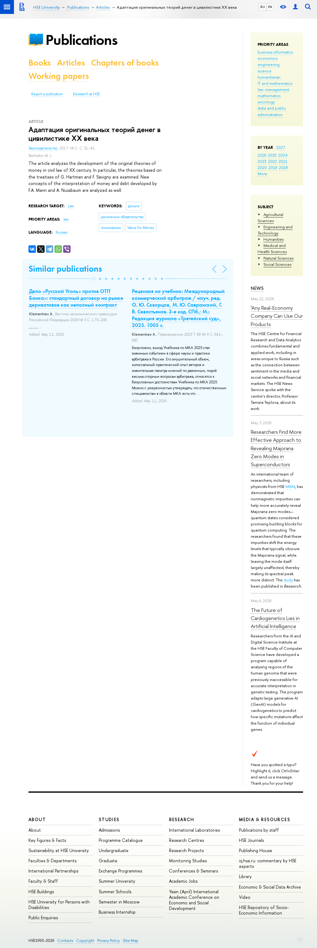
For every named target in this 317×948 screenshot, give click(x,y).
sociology (266, 102)
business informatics (275, 52)
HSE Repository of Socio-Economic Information (264, 910)
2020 (262, 167)
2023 (262, 161)
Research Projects (186, 850)
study (288, 580)
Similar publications (65, 268)
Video (244, 897)
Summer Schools (115, 891)
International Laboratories (194, 830)
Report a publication (47, 94)
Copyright (85, 940)
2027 (280, 147)
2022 (272, 161)
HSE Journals (251, 840)
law (260, 89)
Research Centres (186, 840)
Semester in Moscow (119, 902)
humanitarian (269, 77)
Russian (62, 232)
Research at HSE (86, 94)
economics (267, 58)
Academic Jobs (183, 881)
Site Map (130, 940)
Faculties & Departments (52, 861)
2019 (272, 167)
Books (39, 62)
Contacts (65, 940)
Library (245, 876)
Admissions (109, 830)
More (262, 173)
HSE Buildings (41, 891)
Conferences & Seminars (193, 871)
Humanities (273, 239)
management (277, 89)
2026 (262, 155)
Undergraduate (113, 850)
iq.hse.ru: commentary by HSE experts (267, 863)
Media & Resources (264, 819)
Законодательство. (43, 148)
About (37, 819)
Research (181, 819)
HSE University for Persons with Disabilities (59, 904)
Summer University (117, 881)
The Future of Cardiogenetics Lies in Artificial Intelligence (275, 618)
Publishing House (255, 850)
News (257, 288)
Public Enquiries (43, 917)
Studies (109, 819)
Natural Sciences (278, 258)
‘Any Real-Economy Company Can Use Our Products (277, 316)
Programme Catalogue (121, 840)
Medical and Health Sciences (272, 248)
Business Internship (117, 912)
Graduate (108, 861)
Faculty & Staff (43, 881)
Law (71, 206)
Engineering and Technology (275, 230)
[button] (94, 279)
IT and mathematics (275, 83)
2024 (283, 155)
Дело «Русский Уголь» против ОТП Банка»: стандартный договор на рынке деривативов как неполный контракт (76, 298)
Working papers (58, 76)
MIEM (290, 486)
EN (270, 7)
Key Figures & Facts (47, 840)
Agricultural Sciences (270, 217)
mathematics (269, 95)
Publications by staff (259, 830)
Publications (81, 39)
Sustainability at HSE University (58, 850)
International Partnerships (53, 871)
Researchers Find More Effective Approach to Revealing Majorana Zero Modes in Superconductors (276, 448)
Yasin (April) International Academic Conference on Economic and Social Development (194, 900)
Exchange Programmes (120, 871)
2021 (283, 161)
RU (262, 7)
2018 (283, 167)
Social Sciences (277, 264)
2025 (272, 155)
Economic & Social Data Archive (270, 887)
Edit (300, 939)
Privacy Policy (108, 940)
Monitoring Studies (188, 861)
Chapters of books (124, 62)
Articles (71, 62)
